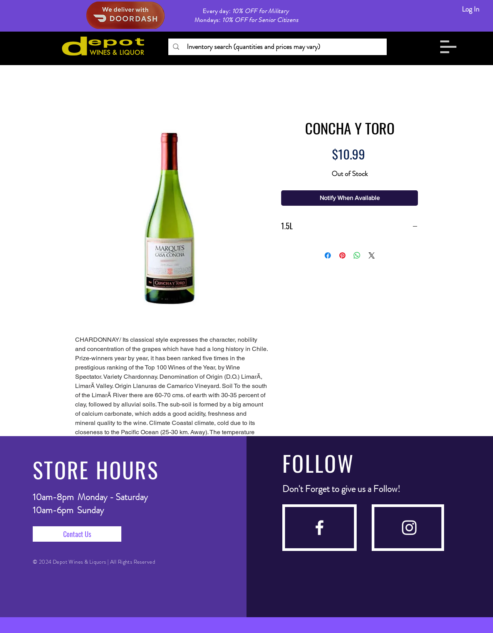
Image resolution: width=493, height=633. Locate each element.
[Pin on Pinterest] (342, 255)
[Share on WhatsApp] (357, 255)
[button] (448, 46)
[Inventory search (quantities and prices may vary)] (277, 47)
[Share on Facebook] (327, 255)
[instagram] (409, 527)
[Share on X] (371, 255)
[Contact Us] (77, 534)
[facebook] (319, 527)
